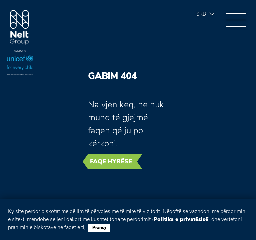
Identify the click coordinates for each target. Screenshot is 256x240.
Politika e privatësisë (181, 219)
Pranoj (99, 228)
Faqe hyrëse (111, 161)
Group (19, 27)
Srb (201, 14)
